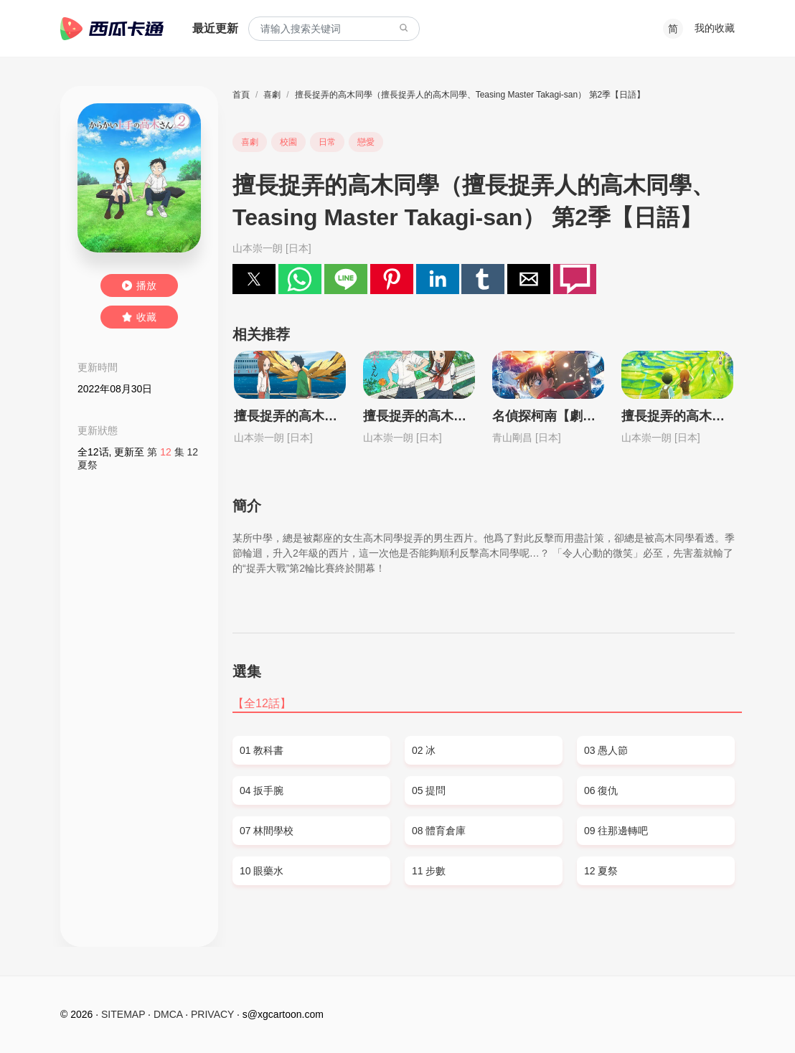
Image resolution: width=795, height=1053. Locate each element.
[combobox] (334, 29)
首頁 (241, 95)
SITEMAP (123, 1014)
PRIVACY (212, 1014)
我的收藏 (715, 28)
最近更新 (215, 28)
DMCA (168, 1014)
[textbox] (334, 29)
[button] (254, 279)
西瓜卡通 (112, 28)
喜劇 (272, 95)
